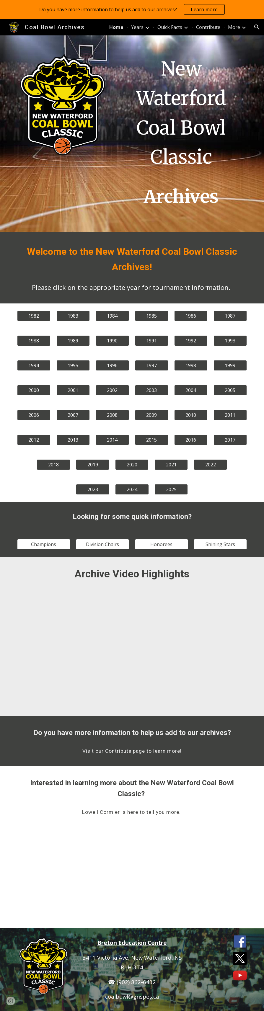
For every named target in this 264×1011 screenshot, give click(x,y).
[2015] (151, 440)
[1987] (230, 316)
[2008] (112, 415)
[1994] (33, 365)
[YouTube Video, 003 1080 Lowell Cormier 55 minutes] (132, 877)
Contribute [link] (208, 27)
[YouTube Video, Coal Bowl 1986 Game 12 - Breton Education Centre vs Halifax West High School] (53, 626)
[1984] (112, 316)
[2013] (73, 440)
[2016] (191, 440)
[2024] (131, 489)
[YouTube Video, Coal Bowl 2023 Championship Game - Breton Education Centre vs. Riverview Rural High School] (132, 688)
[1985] (151, 316)
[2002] (112, 390)
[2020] (131, 465)
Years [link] (137, 27)
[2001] (73, 390)
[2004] (191, 390)
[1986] (191, 316)
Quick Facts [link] (169, 27)
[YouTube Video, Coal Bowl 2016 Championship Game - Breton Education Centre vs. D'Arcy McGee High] (53, 688)
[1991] (151, 341)
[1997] (151, 365)
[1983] (73, 316)
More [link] (234, 27)
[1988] (33, 341)
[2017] (230, 440)
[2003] (151, 390)
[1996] (112, 365)
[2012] (33, 440)
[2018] (53, 465)
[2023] (92, 489)
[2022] (210, 465)
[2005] (230, 390)
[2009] (151, 415)
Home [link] (116, 27)
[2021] (171, 465)
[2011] (230, 415)
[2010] (191, 415)
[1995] (73, 365)
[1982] (33, 316)
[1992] (191, 341)
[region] (132, 9)
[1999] (230, 365)
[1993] (230, 341)
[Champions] (43, 544)
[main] (181, 134)
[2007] (73, 415)
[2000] (33, 390)
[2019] (92, 465)
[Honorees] (161, 544)
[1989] (73, 341)
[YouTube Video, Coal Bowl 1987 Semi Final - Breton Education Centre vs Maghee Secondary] (132, 626)
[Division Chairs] (102, 544)
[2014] (112, 440)
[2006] (33, 415)
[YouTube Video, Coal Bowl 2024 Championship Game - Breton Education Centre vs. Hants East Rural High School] (210, 688)
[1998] (191, 365)
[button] (257, 27)
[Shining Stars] (220, 544)
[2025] (171, 489)
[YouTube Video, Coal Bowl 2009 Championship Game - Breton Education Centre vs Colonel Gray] (210, 626)
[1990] (112, 341)
